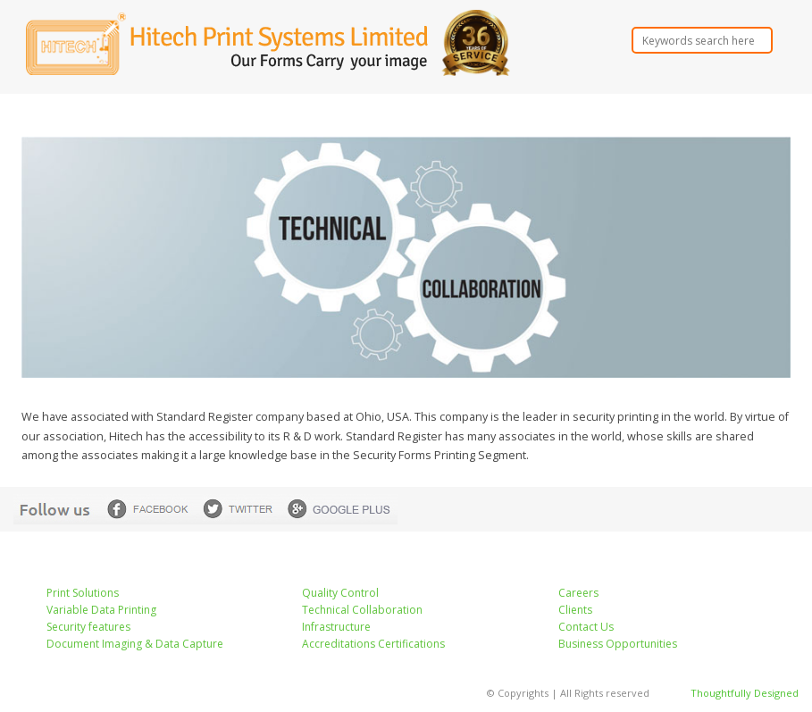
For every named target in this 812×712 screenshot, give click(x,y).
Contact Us (586, 626)
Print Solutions (82, 592)
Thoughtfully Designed (745, 692)
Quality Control (340, 592)
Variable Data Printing (101, 609)
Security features (88, 626)
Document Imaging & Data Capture (134, 643)
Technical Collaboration (362, 609)
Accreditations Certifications (373, 643)
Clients (575, 609)
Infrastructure (336, 626)
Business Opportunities (617, 643)
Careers (578, 592)
